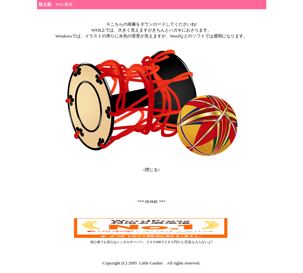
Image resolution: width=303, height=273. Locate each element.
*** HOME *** (152, 201)
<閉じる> (151, 169)
